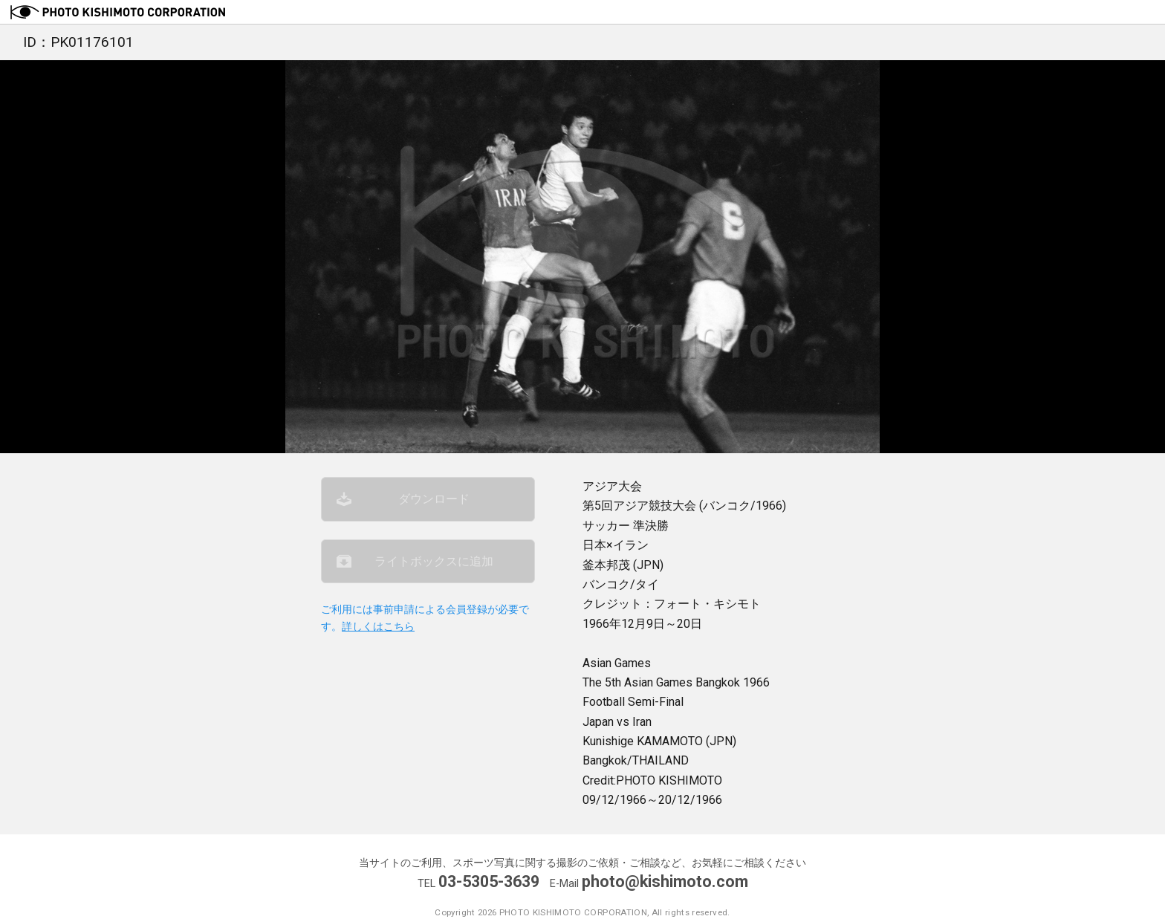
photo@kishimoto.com (665, 881)
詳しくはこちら (378, 626)
